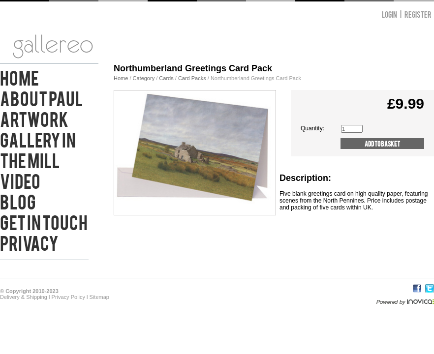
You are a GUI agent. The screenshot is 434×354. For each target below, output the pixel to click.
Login (389, 14)
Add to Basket (382, 143)
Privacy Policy (68, 297)
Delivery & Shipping (23, 297)
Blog (18, 200)
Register (418, 14)
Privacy (29, 242)
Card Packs (192, 78)
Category (144, 78)
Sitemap (99, 297)
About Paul (41, 97)
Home (19, 76)
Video (20, 180)
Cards (166, 78)
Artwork (34, 118)
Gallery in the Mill (38, 149)
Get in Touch (44, 221)
